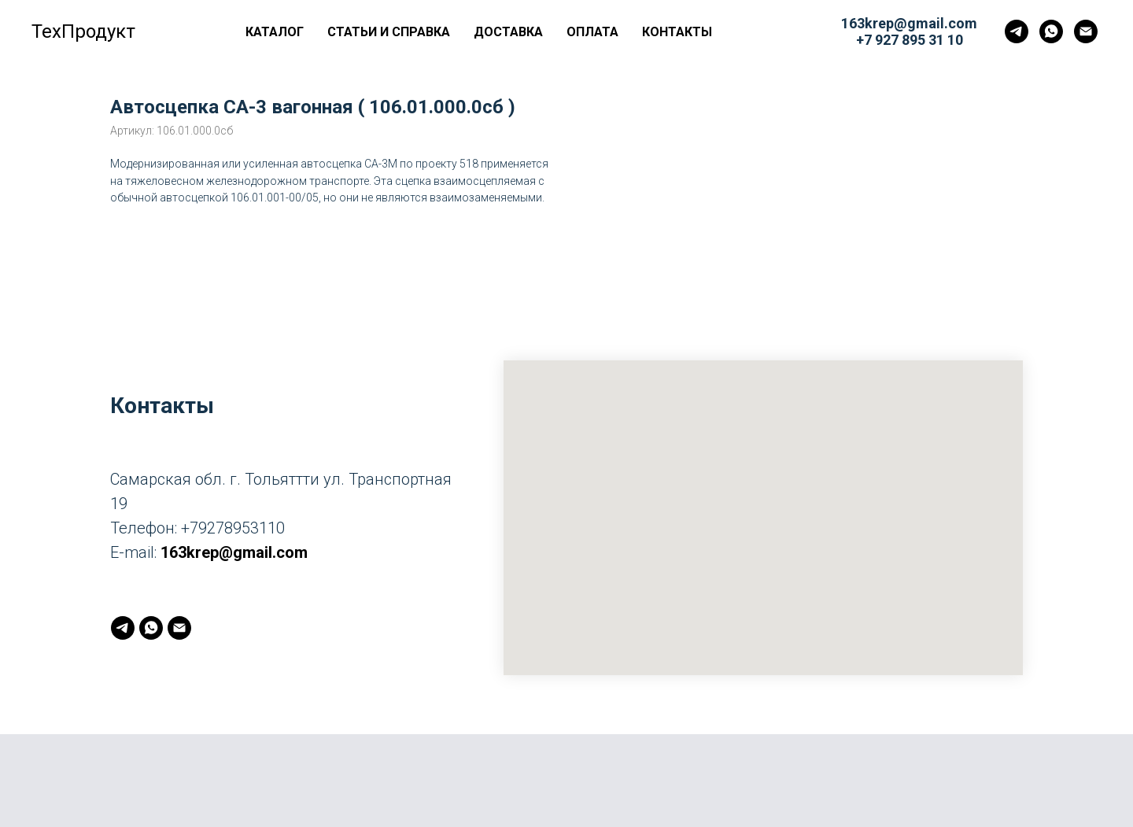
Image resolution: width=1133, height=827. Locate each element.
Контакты (677, 31)
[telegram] (1016, 31)
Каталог (274, 31)
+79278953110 (233, 528)
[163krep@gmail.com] (1086, 31)
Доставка (508, 31)
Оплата (592, 31)
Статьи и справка (388, 31)
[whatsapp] (1051, 31)
